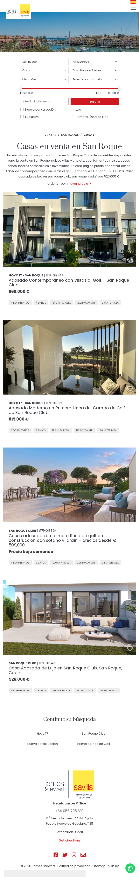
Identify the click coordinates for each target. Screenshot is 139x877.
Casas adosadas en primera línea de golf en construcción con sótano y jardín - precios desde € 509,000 (62, 540)
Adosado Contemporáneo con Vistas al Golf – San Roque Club (69, 282)
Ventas (50, 134)
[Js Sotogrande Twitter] (65, 854)
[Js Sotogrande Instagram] (74, 854)
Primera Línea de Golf (91, 117)
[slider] (21, 89)
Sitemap (99, 866)
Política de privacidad (73, 866)
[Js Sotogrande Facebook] (56, 854)
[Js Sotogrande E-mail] (83, 854)
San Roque (70, 134)
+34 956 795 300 (70, 811)
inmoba (69, 871)
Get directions (69, 840)
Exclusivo (32, 117)
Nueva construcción (40, 109)
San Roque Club (94, 733)
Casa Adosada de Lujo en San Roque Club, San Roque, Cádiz (65, 670)
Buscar (95, 102)
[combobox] (44, 61)
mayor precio (78, 183)
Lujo (78, 109)
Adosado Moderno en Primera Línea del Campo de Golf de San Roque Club (67, 410)
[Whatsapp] (130, 868)
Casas (88, 134)
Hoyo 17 (42, 733)
